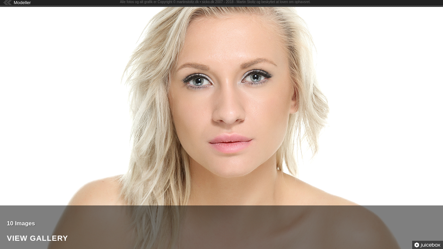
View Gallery (37, 238)
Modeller (22, 2)
